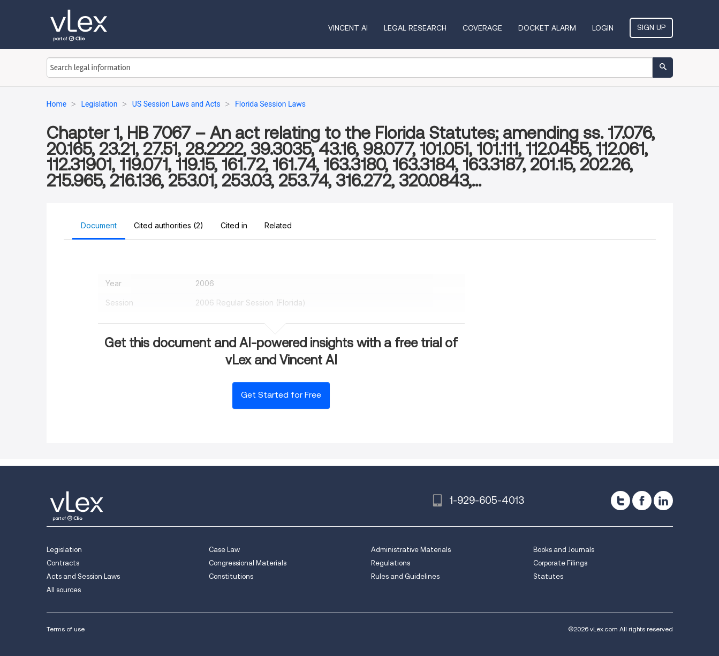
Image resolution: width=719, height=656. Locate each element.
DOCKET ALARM (547, 28)
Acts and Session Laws (83, 576)
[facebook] (642, 500)
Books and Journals (563, 550)
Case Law (224, 550)
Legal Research (415, 28)
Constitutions (231, 576)
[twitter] (620, 500)
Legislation (64, 550)
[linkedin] (663, 500)
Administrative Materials (411, 550)
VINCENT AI (348, 28)
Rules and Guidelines (405, 576)
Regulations (390, 563)
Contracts (63, 563)
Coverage (482, 28)
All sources (64, 590)
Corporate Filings (560, 563)
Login (603, 28)
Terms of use (66, 628)
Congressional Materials (247, 563)
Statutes (548, 576)
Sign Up (651, 27)
